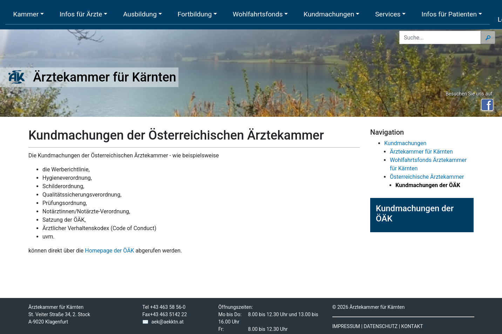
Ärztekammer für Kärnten (421, 151)
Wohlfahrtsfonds (258, 14)
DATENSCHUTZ (381, 326)
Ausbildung (140, 14)
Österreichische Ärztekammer (427, 176)
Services (387, 14)
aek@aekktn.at (167, 322)
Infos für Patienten (449, 14)
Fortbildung (195, 14)
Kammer (26, 14)
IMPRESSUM (346, 326)
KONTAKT (412, 326)
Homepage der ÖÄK (109, 250)
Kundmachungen (329, 14)
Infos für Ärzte (81, 14)
